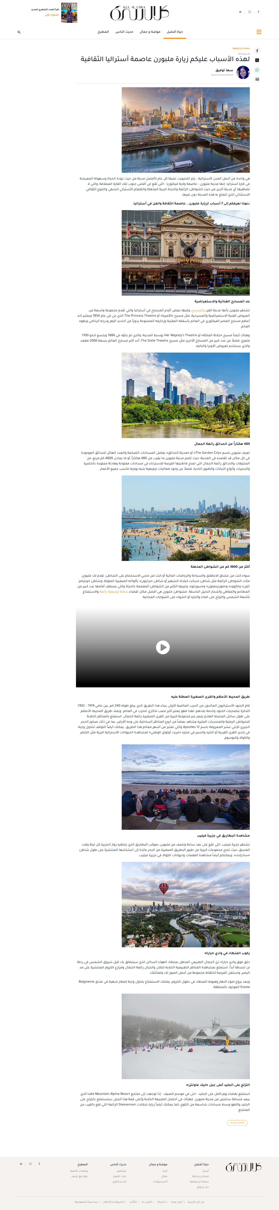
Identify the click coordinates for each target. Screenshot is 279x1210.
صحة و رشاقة (200, 1176)
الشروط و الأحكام (114, 1202)
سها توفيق (224, 71)
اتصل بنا (147, 1202)
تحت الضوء (120, 1176)
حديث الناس (124, 32)
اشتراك (161, 1202)
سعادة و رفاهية (241, 48)
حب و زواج (203, 1187)
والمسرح (198, 311)
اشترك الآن (51, 15)
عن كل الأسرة (196, 1202)
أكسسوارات (160, 1182)
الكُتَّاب (133, 1202)
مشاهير (122, 1171)
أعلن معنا (177, 1202)
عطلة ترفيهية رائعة (114, 592)
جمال (164, 1176)
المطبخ (103, 32)
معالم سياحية (237, 1123)
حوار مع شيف (80, 1176)
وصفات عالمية (79, 1171)
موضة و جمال (150, 32)
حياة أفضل (175, 32)
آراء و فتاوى (120, 1182)
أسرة (205, 1171)
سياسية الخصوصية (87, 1202)
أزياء (164, 1171)
